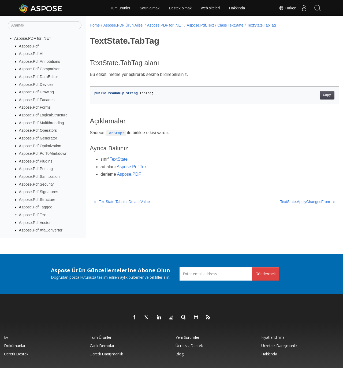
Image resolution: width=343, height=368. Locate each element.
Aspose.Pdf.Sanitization (39, 176)
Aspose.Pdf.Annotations (39, 61)
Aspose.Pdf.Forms (35, 107)
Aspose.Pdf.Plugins (36, 161)
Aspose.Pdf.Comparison (40, 69)
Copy (310, 95)
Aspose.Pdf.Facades (37, 100)
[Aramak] (44, 25)
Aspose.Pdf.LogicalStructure (43, 115)
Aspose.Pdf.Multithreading (41, 123)
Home (95, 25)
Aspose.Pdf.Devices (36, 84)
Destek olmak (180, 8)
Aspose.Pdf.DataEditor (38, 77)
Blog (180, 353)
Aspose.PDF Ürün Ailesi (123, 25)
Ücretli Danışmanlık (106, 353)
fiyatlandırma (273, 337)
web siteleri (210, 8)
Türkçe (287, 8)
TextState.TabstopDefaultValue (122, 202)
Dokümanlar (14, 345)
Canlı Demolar (102, 345)
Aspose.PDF (129, 174)
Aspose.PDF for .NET (32, 38)
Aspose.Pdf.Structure (37, 199)
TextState (119, 159)
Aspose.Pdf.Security (36, 184)
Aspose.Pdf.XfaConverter (40, 230)
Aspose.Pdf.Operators (38, 130)
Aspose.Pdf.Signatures (38, 192)
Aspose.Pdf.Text (33, 215)
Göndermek (265, 273)
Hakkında (237, 8)
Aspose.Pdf (29, 46)
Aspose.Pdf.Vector (35, 222)
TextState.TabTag (261, 25)
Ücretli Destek (16, 353)
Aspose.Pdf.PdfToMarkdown (43, 153)
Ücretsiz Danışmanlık (279, 345)
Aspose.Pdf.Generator (38, 138)
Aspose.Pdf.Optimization (40, 146)
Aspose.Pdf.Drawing (36, 92)
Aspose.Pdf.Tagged (36, 207)
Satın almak (149, 8)
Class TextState (230, 25)
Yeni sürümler (187, 337)
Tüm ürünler (120, 8)
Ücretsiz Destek (189, 345)
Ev (6, 337)
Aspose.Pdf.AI (31, 53)
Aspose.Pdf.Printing (36, 169)
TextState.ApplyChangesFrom (290, 202)
